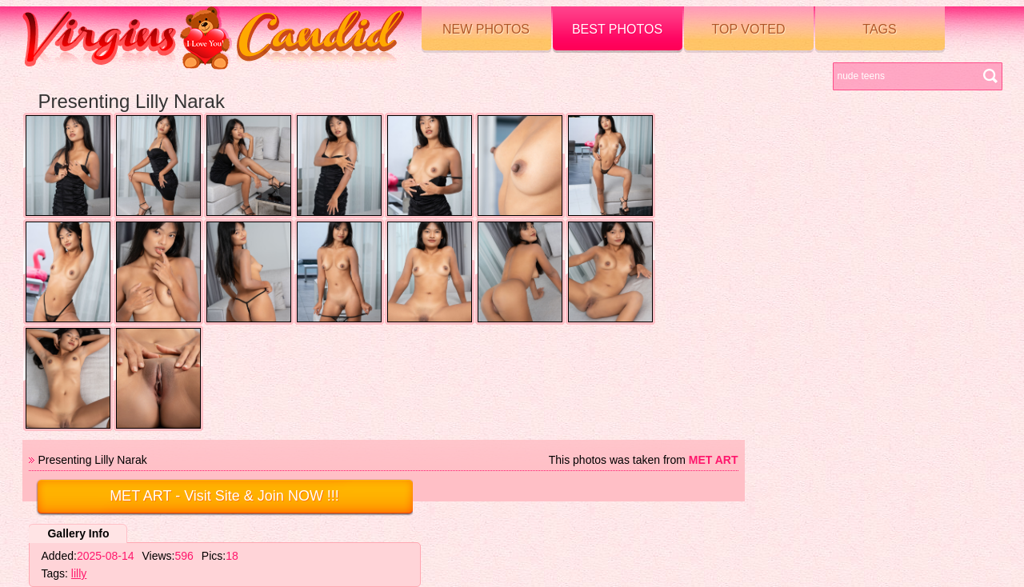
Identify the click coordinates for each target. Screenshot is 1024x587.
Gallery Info (78, 533)
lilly (78, 573)
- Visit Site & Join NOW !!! (224, 496)
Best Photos (617, 29)
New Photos (486, 29)
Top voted (749, 29)
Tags (879, 29)
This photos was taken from (643, 459)
